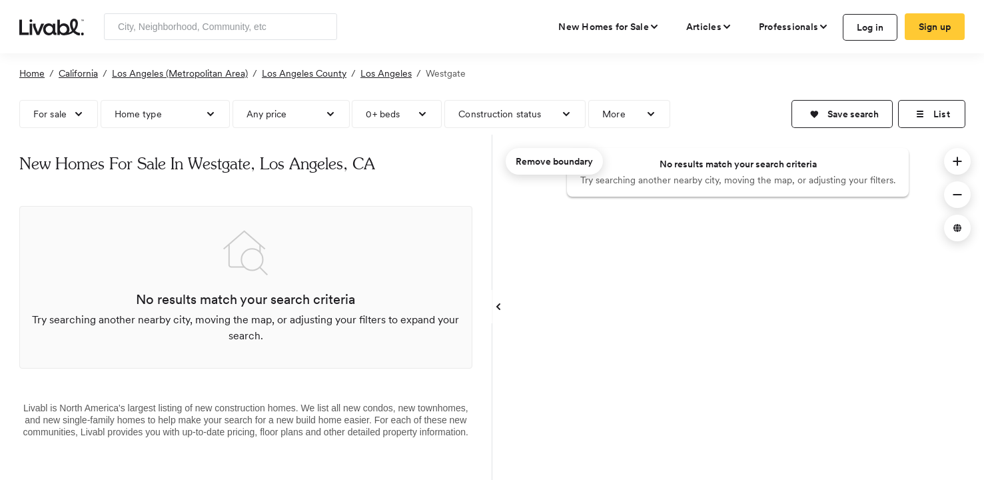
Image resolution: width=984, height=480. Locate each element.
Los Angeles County (304, 73)
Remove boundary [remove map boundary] (554, 161)
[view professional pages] (793, 26)
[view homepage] (51, 26)
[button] (842, 114)
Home (32, 73)
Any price (266, 114)
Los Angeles (386, 73)
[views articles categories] (709, 26)
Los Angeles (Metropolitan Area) (180, 73)
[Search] (322, 26)
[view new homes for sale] (609, 26)
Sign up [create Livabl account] (935, 26)
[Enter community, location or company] (220, 26)
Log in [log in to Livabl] (870, 27)
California (78, 73)
